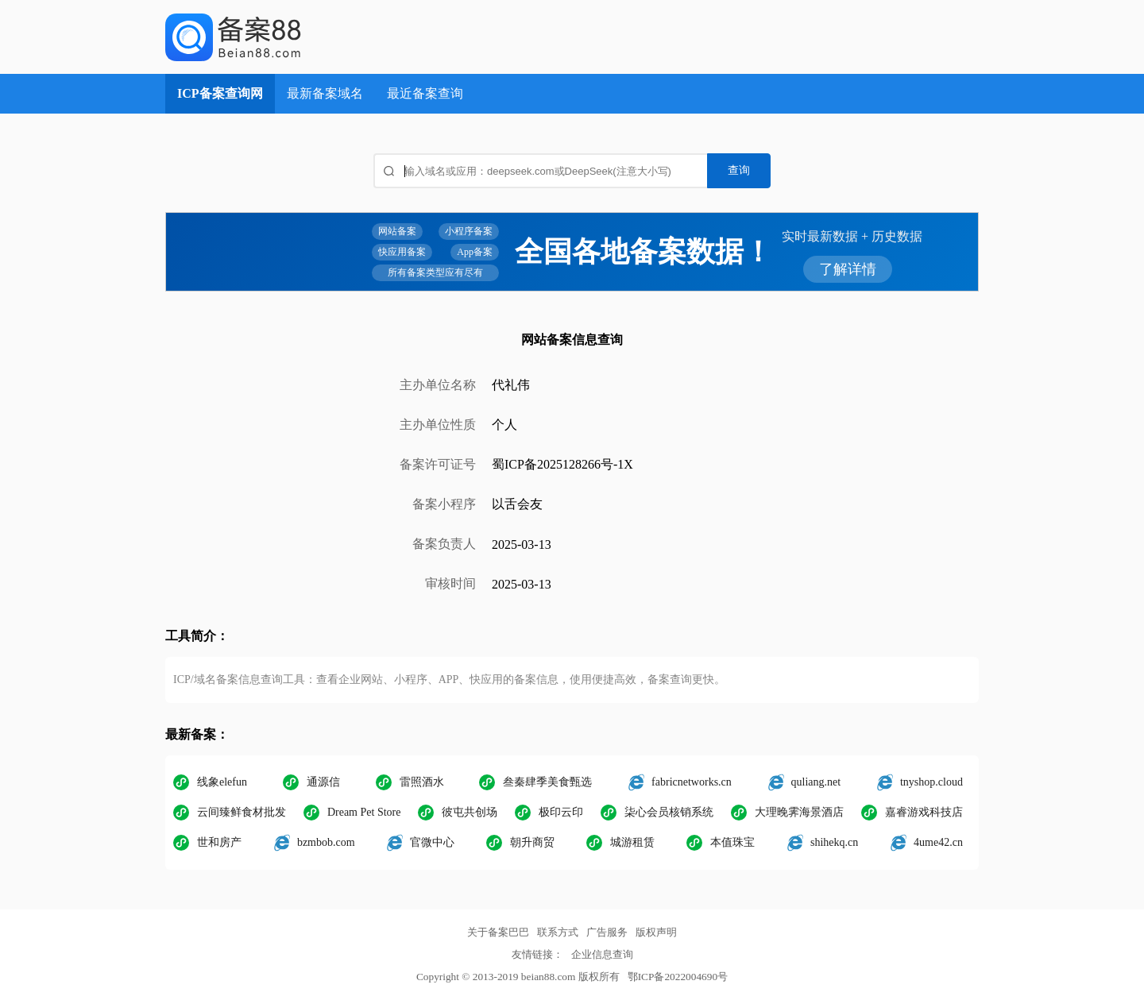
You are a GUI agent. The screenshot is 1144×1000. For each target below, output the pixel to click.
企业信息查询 (602, 954)
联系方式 (557, 932)
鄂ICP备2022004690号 (678, 977)
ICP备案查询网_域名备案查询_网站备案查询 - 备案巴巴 (288, 37)
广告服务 (607, 932)
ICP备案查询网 (220, 93)
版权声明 (656, 932)
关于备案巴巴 (498, 932)
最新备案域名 (325, 93)
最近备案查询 (425, 93)
